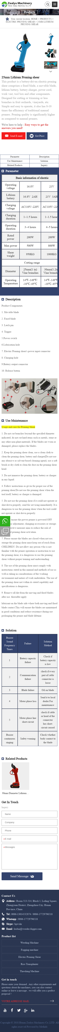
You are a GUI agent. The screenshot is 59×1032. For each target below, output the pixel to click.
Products (46, 19)
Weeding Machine (29, 942)
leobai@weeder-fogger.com (28, 928)
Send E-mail (13, 135)
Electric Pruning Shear (20, 22)
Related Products (14, 165)
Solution (44, 161)
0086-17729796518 (43, 914)
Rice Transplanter (29, 964)
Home (34, 19)
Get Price (37, 136)
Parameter (14, 157)
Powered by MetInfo (37, 1026)
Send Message (22, 876)
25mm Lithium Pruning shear (37, 23)
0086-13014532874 (21, 914)
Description (44, 157)
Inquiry (44, 165)
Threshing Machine (29, 971)
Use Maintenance (14, 161)
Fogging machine (29, 949)
